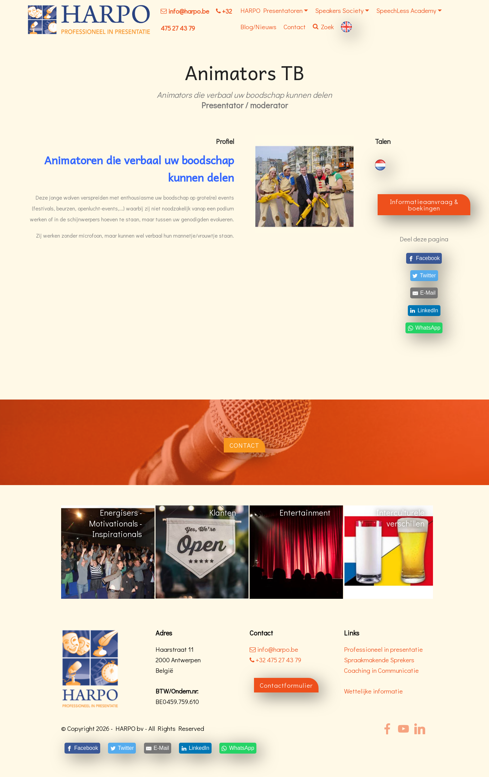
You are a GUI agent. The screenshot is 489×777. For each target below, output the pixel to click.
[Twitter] (424, 276)
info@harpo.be (188, 11)
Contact (295, 26)
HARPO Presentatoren (271, 10)
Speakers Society (339, 10)
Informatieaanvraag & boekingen (424, 204)
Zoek (323, 26)
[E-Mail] (424, 293)
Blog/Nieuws (258, 26)
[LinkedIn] (424, 310)
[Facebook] (423, 258)
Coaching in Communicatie (381, 670)
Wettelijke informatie (373, 691)
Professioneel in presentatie (383, 649)
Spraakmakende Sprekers (379, 659)
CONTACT (244, 445)
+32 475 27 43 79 (275, 659)
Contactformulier (286, 685)
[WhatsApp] (424, 328)
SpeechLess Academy (406, 10)
